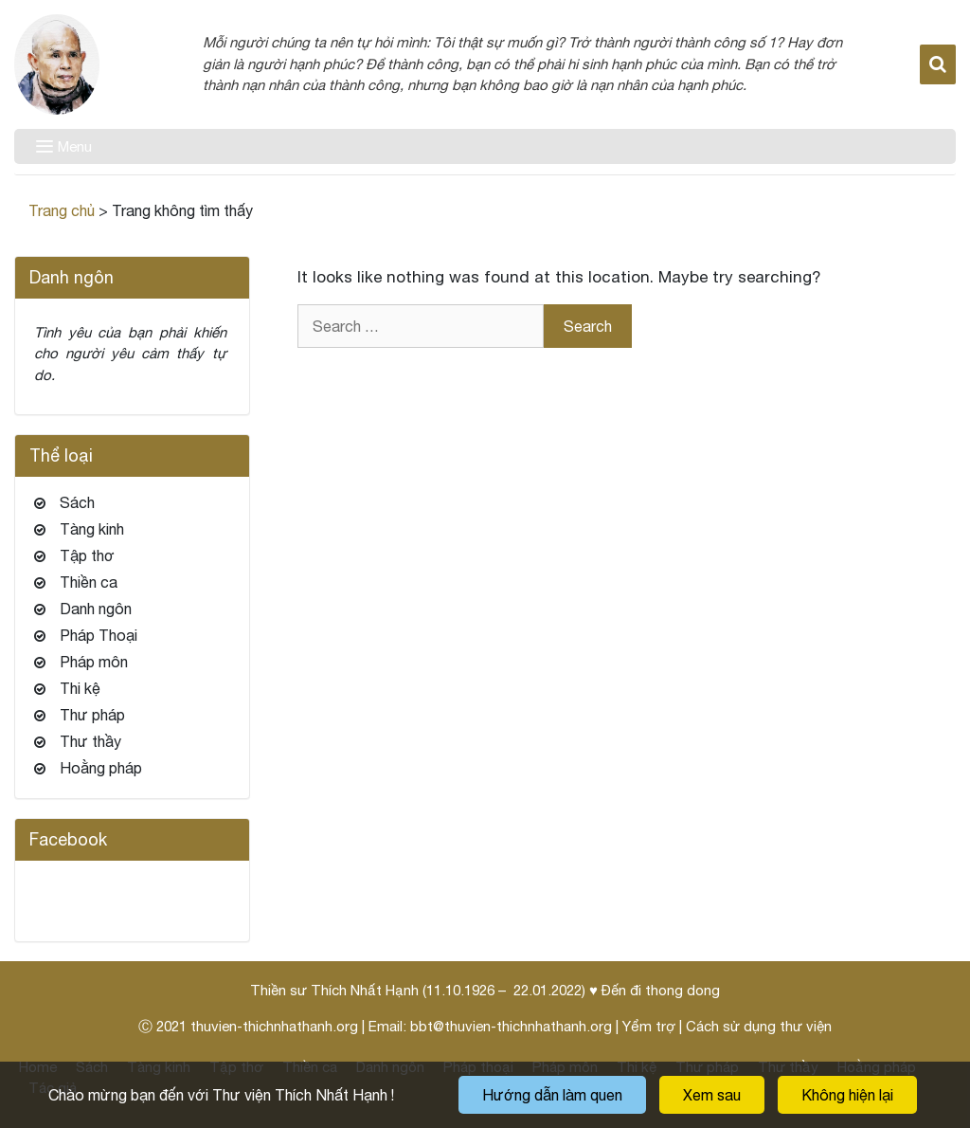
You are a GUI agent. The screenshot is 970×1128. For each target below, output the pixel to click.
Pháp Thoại (98, 635)
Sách (77, 502)
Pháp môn (94, 661)
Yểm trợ (648, 1026)
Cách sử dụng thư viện (759, 1026)
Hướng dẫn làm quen (552, 1094)
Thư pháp (92, 714)
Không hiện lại (847, 1094)
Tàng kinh (92, 528)
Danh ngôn (96, 608)
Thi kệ (80, 688)
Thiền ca (88, 582)
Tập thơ (87, 555)
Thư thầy (90, 741)
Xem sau (712, 1094)
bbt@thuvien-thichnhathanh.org (511, 1026)
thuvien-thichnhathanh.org (274, 1026)
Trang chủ (61, 210)
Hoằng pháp (101, 767)
